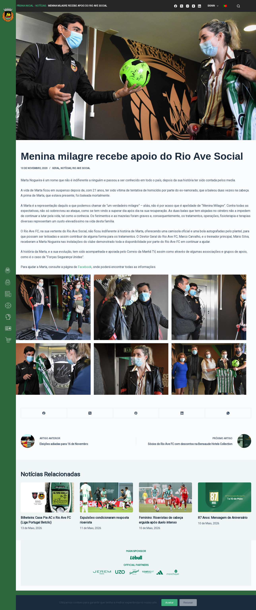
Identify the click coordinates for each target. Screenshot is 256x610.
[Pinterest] (136, 413)
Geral (55, 168)
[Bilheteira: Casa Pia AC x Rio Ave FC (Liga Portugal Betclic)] (47, 497)
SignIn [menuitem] (214, 6)
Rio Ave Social (81, 168)
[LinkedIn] (199, 6)
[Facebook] (175, 6)
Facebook (84, 267)
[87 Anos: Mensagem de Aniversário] (224, 497)
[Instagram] (187, 6)
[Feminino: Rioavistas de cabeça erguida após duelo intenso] (165, 497)
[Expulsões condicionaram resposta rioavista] (106, 497)
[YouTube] (193, 6)
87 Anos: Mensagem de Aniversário (222, 518)
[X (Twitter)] (181, 6)
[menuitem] (225, 6)
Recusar (188, 602)
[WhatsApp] (228, 413)
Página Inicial (25, 5)
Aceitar (169, 602)
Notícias (40, 5)
